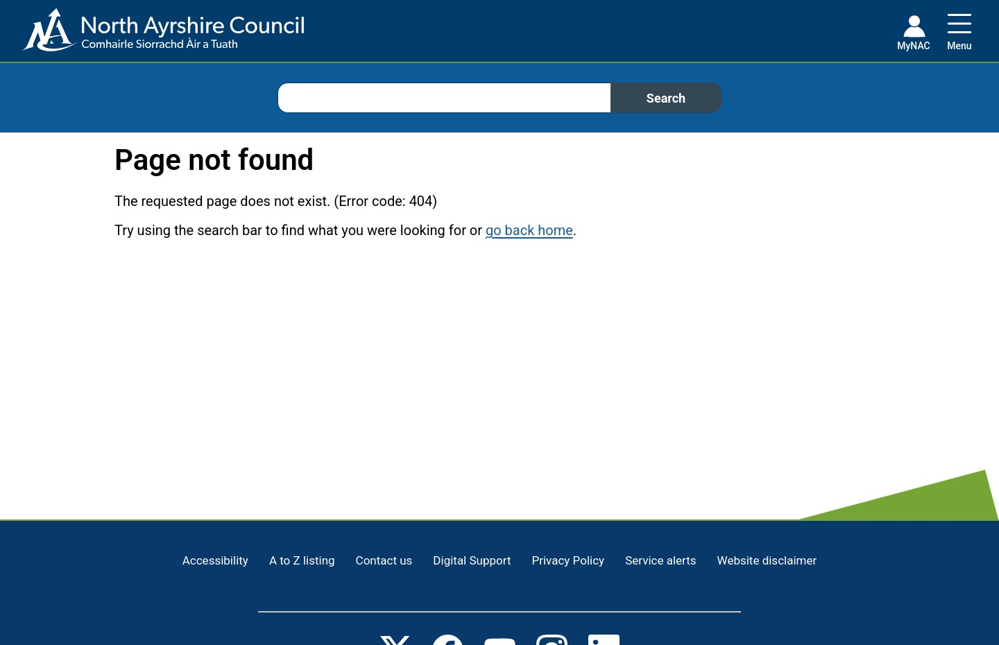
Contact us (384, 560)
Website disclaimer (767, 560)
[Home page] (152, 35)
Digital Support (472, 560)
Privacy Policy (567, 560)
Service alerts (660, 560)
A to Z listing (302, 560)
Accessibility (215, 560)
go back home (529, 230)
